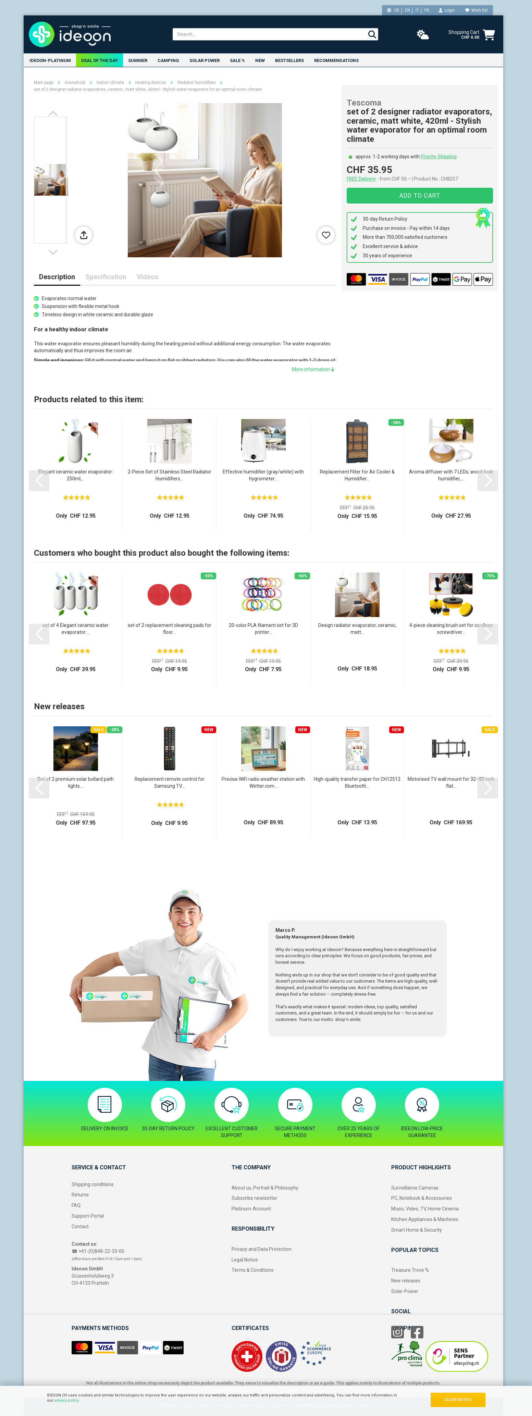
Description (57, 277)
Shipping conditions (93, 1184)
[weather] (423, 35)
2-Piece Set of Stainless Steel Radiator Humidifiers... (169, 475)
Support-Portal (88, 1216)
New (260, 60)
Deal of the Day (99, 60)
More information (313, 369)
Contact (80, 1226)
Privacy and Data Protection (262, 1249)
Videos (148, 277)
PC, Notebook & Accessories (421, 1198)
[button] (54, 113)
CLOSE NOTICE (457, 1399)
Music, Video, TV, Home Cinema (425, 1208)
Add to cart (419, 195)
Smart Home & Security (416, 1230)
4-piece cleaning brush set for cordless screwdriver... (451, 629)
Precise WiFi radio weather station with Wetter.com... (263, 782)
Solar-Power (404, 1291)
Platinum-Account (251, 1208)
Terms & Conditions (253, 1270)
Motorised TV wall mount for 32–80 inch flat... (451, 782)
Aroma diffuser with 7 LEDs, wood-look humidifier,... (451, 475)
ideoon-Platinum (50, 60)
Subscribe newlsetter (254, 1198)
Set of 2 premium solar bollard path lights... (75, 782)
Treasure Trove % (410, 1270)
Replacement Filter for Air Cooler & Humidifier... (357, 475)
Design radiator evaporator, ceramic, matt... (357, 629)
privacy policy (66, 1400)
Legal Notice (245, 1260)
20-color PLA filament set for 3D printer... (263, 629)
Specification (105, 277)
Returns (80, 1194)
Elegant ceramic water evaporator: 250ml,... (75, 475)
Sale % (237, 60)
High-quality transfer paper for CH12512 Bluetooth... (357, 782)
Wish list (476, 10)
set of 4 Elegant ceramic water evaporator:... (75, 629)
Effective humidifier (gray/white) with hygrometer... (263, 475)
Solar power (204, 60)
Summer (137, 60)
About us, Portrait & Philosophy (265, 1188)
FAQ (76, 1205)
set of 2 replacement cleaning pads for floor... (169, 629)
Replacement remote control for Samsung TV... (170, 782)
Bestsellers (289, 60)
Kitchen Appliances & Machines (424, 1219)
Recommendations (336, 60)
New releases (405, 1280)
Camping (168, 60)
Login (447, 10)
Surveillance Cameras (414, 1188)
